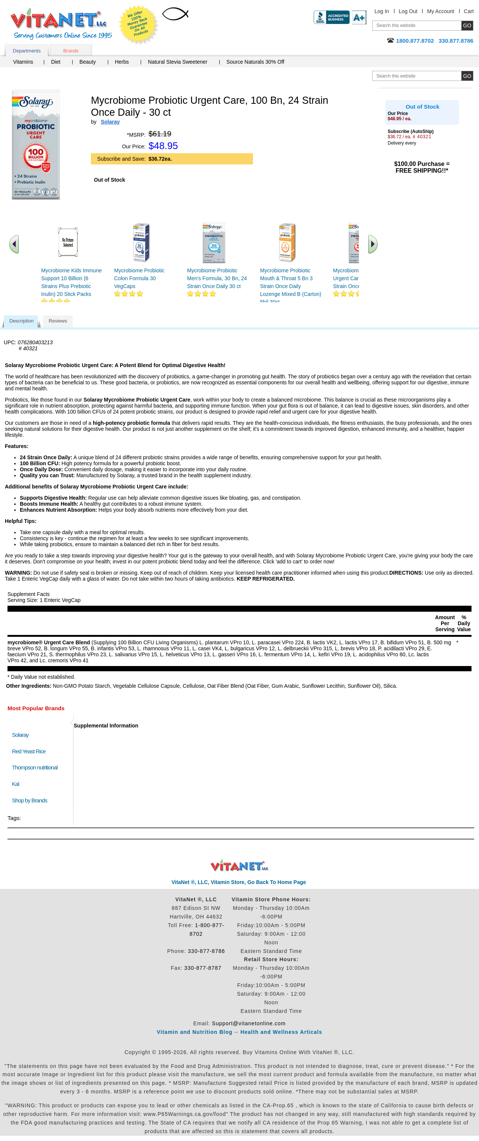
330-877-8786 (206, 951)
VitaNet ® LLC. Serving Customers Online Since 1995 (61, 24)
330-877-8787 (203, 968)
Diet (55, 62)
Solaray (20, 735)
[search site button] (467, 76)
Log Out (408, 11)
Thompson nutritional (35, 767)
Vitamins (23, 62)
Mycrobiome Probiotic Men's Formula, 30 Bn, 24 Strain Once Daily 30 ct (217, 278)
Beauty (87, 62)
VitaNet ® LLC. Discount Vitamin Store (240, 865)
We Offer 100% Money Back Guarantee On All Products (138, 25)
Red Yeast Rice (29, 751)
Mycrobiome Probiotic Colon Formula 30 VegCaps (139, 278)
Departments (26, 51)
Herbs (122, 62)
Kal (15, 784)
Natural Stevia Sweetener (177, 62)
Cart (469, 11)
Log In (382, 11)
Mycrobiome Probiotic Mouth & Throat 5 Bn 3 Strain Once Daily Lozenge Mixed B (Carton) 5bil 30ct (290, 286)
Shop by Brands (31, 800)
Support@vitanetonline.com (249, 1023)
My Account (440, 11)
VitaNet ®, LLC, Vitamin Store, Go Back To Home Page (238, 882)
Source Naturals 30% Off (255, 62)
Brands (71, 51)
